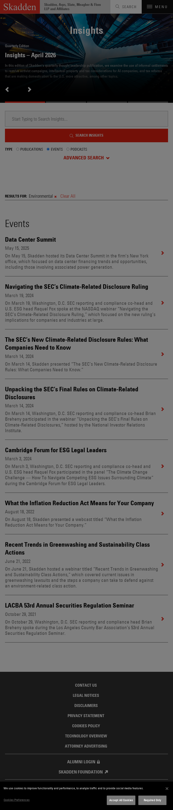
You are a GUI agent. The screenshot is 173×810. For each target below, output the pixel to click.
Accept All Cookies (121, 800)
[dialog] (86, 796)
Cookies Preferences (17, 800)
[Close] (167, 789)
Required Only (152, 800)
